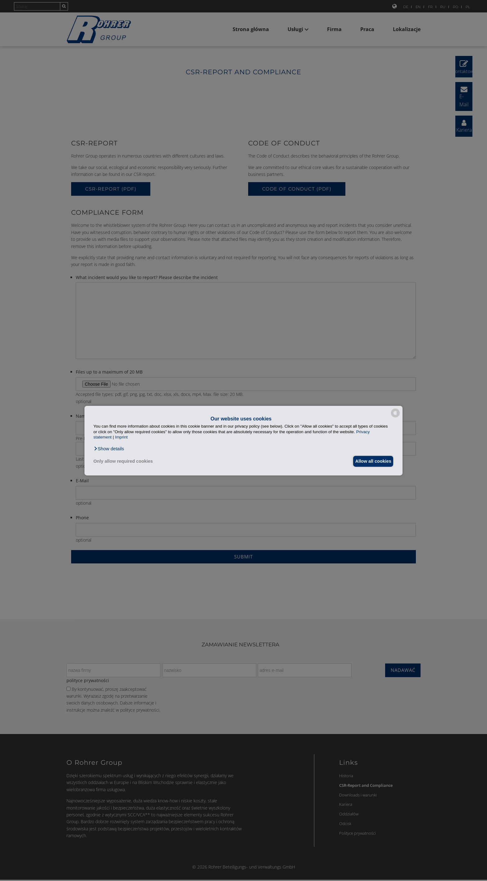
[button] (108, 448)
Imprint (121, 437)
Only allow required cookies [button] (123, 461)
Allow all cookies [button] (371, 461)
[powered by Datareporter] (395, 417)
